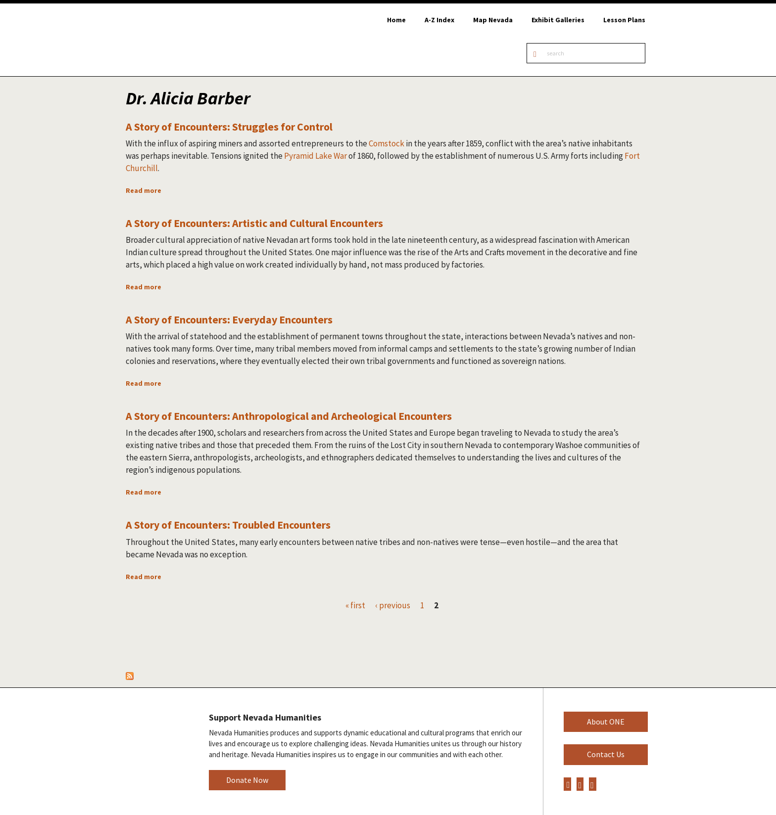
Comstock (386, 143)
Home (396, 19)
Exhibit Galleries (558, 19)
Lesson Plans (624, 19)
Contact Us (606, 754)
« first (355, 605)
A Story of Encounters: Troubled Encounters (228, 525)
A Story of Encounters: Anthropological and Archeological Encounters (289, 416)
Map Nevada (493, 19)
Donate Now (247, 780)
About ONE (606, 721)
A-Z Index (439, 19)
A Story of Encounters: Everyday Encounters (229, 319)
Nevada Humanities (155, 751)
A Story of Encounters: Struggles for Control (229, 127)
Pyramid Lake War (315, 155)
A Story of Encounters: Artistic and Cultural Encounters (254, 223)
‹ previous (392, 605)
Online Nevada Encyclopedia (176, 40)
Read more (143, 190)
